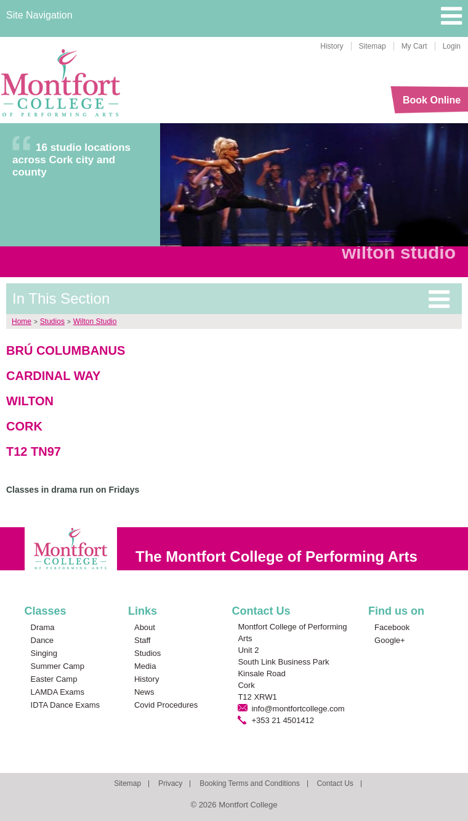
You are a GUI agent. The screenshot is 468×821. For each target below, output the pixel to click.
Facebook (392, 627)
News (144, 692)
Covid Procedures (166, 705)
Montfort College (61, 83)
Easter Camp (54, 679)
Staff (142, 640)
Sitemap (372, 46)
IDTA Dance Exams (65, 705)
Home (21, 321)
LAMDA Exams (57, 692)
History (331, 46)
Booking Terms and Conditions (250, 783)
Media (145, 666)
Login (452, 46)
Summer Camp (57, 666)
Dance (42, 640)
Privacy (170, 783)
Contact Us (335, 783)
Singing (44, 653)
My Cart (414, 46)
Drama (43, 627)
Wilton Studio (95, 321)
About (144, 627)
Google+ (389, 640)
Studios (52, 321)
